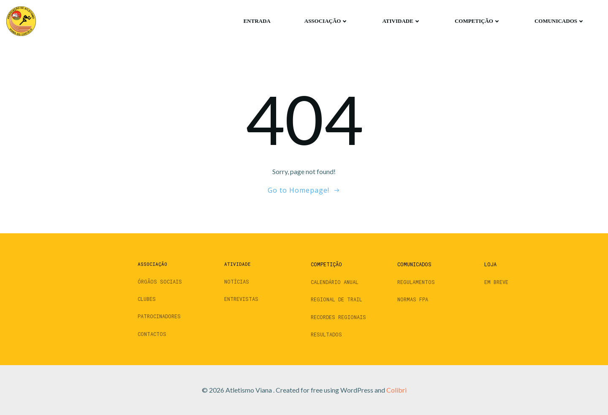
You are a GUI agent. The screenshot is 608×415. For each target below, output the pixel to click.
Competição (478, 21)
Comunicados (560, 21)
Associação (326, 21)
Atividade (401, 21)
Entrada (256, 21)
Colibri (396, 390)
